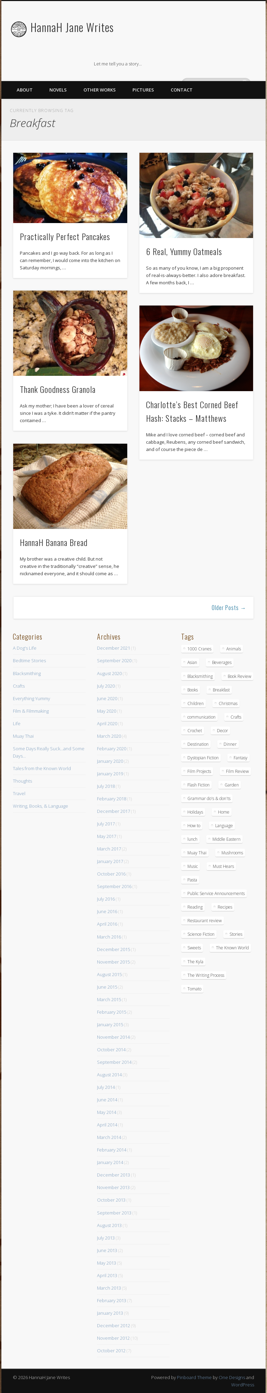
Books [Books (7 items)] (192, 690)
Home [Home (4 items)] (223, 812)
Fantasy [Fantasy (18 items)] (241, 758)
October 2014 (111, 1049)
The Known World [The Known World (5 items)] (232, 948)
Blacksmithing (27, 673)
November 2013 (113, 1187)
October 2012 (111, 1350)
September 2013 (114, 1213)
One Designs (232, 1377)
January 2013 (110, 1313)
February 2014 (111, 1150)
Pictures (143, 90)
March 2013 (109, 1288)
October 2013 (111, 1200)
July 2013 (106, 1238)
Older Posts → (229, 607)
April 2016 (107, 924)
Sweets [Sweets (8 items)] (194, 948)
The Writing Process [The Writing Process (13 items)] (205, 975)
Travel (19, 793)
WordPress (242, 1385)
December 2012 (113, 1325)
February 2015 (111, 1012)
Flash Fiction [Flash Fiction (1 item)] (198, 785)
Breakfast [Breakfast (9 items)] (221, 690)
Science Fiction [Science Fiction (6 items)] (201, 934)
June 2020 (107, 698)
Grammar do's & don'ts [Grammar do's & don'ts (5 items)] (208, 798)
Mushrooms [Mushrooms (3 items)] (232, 853)
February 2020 (111, 748)
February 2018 (111, 799)
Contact (182, 90)
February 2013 (111, 1300)
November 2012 (113, 1338)
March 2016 (109, 937)
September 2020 (114, 660)
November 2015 (113, 962)
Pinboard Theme (194, 1377)
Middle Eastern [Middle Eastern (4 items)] (226, 839)
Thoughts (22, 781)
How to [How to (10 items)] (193, 826)
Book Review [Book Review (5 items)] (239, 676)
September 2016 (114, 886)
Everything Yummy (31, 698)
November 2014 (113, 1037)
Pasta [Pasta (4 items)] (192, 880)
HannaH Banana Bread (54, 542)
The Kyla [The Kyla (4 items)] (195, 962)
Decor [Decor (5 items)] (222, 731)
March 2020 (109, 736)
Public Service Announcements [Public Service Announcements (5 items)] (216, 893)
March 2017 (109, 849)
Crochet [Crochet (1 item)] (194, 731)
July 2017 (106, 824)
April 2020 (107, 723)
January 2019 (110, 773)
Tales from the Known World (42, 768)
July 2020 (106, 686)
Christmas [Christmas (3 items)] (228, 703)
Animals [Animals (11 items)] (233, 649)
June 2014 (107, 1100)
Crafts (19, 686)
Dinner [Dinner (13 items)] (230, 744)
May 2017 (106, 836)
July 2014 (106, 1087)
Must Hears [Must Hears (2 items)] (223, 866)
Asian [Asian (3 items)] (192, 662)
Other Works (99, 90)
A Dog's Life (25, 648)
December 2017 (113, 811)
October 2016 (111, 874)
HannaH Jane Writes (72, 27)
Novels (58, 90)
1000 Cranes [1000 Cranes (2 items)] (199, 649)
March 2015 (109, 999)
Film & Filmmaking (31, 711)
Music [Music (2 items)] (192, 866)
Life (17, 723)
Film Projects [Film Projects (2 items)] (199, 771)
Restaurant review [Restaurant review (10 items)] (204, 921)
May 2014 (106, 1112)
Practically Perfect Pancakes (65, 236)
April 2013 (107, 1275)
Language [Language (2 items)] (224, 826)
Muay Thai (23, 736)
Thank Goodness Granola (58, 389)
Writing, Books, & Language (40, 806)
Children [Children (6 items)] (195, 703)
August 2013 (109, 1225)
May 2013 (106, 1263)
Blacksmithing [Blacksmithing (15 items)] (200, 676)
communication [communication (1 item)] (201, 717)
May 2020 (106, 711)
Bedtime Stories (29, 660)
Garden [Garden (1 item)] (232, 785)
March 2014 (109, 1137)
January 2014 (110, 1162)
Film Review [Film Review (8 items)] (237, 771)
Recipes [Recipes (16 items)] (225, 907)
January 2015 (110, 1024)
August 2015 (109, 974)
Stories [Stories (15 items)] (235, 934)
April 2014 (107, 1125)
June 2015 (107, 987)
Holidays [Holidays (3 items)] (195, 812)
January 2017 (110, 861)
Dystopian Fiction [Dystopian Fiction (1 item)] (203, 758)
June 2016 (107, 911)
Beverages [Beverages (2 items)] (222, 662)
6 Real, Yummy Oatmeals (184, 251)
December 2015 (113, 949)
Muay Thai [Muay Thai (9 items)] (197, 853)
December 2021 (113, 648)
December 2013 (113, 1175)
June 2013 (107, 1250)
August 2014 (109, 1074)
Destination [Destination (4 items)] (198, 744)
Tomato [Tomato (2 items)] (194, 989)
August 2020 (109, 673)
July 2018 (106, 786)
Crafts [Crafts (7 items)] (235, 717)
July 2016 (106, 899)
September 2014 (114, 1062)
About (25, 90)
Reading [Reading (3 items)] (195, 907)
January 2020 (110, 761)
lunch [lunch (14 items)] (192, 839)
